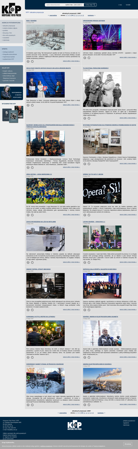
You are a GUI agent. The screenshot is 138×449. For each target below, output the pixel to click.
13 (79, 15)
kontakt (128, 5)
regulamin (126, 423)
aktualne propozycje (9, 26)
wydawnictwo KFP (8, 59)
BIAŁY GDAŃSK (31, 20)
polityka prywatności (129, 421)
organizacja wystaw (9, 57)
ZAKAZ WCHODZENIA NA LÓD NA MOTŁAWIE (41, 221)
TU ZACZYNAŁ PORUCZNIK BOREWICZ (95, 68)
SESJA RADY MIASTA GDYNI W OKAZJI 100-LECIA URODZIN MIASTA (48, 68)
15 (83, 15)
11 (75, 15)
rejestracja (6, 40)
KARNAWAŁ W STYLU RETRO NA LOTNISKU (40, 316)
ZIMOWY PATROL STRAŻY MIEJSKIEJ (38, 269)
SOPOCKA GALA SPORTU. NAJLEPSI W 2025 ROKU (100, 269)
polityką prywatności (46, 446)
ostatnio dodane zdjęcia (10, 28)
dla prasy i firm (7, 33)
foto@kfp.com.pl (12, 429)
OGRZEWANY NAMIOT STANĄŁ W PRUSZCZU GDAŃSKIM (45, 364)
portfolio (5, 30)
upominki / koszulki (8, 80)
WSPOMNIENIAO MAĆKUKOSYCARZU (17, 95)
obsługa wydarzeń (8, 52)
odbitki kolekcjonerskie (9, 73)
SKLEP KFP (5, 68)
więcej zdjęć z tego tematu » (71, 61)
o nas (120, 5)
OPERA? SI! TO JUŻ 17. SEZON (93, 174)
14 (81, 15)
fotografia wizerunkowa (10, 54)
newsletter (6, 37)
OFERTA (4, 49)
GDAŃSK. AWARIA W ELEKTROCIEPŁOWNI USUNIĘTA (100, 316)
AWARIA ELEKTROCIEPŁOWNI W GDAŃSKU (97, 364)
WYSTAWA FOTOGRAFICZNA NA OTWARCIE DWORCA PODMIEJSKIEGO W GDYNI (109, 125)
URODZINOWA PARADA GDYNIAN (94, 20)
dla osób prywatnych (9, 35)
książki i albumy (7, 71)
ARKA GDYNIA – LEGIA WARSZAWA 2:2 (39, 174)
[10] (72, 15)
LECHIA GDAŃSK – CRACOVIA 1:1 (94, 221)
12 (77, 15)
